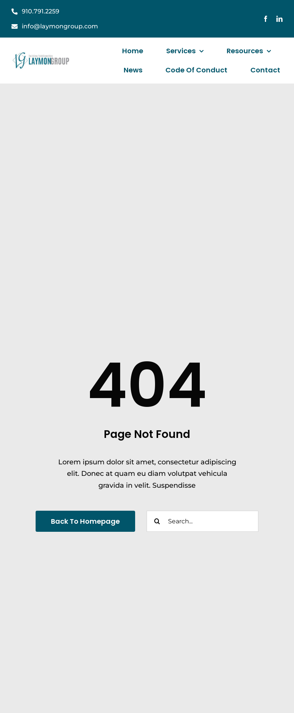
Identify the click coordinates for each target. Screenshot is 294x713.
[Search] (157, 521)
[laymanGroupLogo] (41, 54)
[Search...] (202, 521)
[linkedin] (279, 19)
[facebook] (266, 19)
